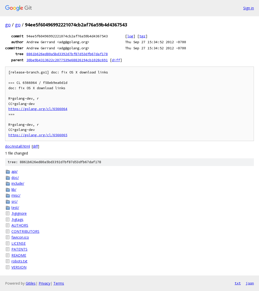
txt (238, 283)
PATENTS (19, 249)
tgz (142, 36)
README (18, 255)
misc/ (15, 195)
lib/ (13, 189)
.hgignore (19, 213)
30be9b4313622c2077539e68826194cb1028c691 (67, 60)
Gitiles (31, 283)
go (8, 25)
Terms (58, 283)
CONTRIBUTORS (25, 231)
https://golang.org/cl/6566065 (37, 135)
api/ (14, 171)
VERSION (18, 267)
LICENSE (18, 243)
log (130, 36)
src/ (14, 201)
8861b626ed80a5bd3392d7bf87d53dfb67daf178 (67, 54)
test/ (15, 207)
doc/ (15, 177)
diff (116, 60)
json (250, 283)
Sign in (248, 8)
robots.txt (19, 261)
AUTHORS (19, 225)
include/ (17, 183)
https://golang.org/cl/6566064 (37, 109)
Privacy (44, 283)
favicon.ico (20, 237)
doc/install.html (17, 146)
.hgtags (17, 219)
